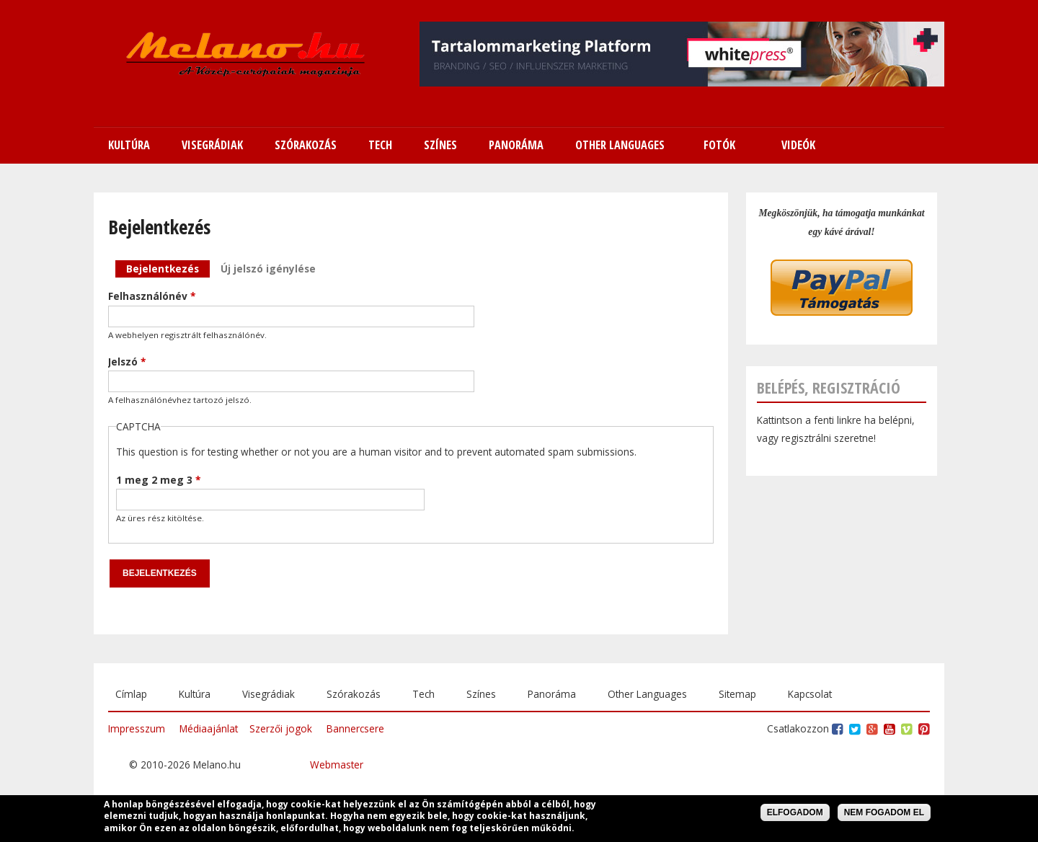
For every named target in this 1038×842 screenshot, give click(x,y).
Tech (423, 694)
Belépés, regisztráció (828, 387)
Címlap (131, 694)
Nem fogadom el (884, 814)
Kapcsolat (810, 694)
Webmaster (336, 764)
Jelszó (127, 361)
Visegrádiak (268, 694)
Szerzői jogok (280, 728)
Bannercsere (355, 728)
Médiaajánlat (208, 728)
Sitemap (737, 694)
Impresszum (136, 728)
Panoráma (552, 694)
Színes (481, 694)
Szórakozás (354, 694)
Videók (798, 145)
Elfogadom (795, 814)
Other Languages (647, 694)
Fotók (719, 145)
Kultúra (194, 694)
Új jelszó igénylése (268, 268)
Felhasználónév (151, 296)
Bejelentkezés (168, 267)
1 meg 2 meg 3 (158, 480)
